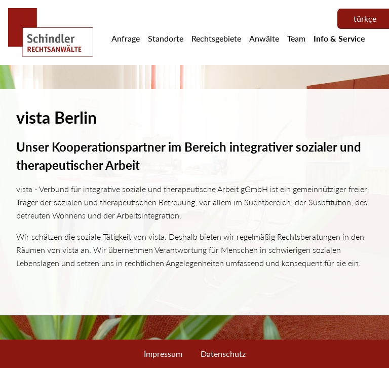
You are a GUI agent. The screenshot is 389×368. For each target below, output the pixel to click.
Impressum (163, 353)
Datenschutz (223, 353)
